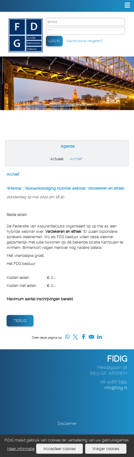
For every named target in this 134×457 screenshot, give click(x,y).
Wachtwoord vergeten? (84, 41)
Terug (20, 321)
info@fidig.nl (115, 387)
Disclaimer (67, 423)
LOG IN (54, 41)
